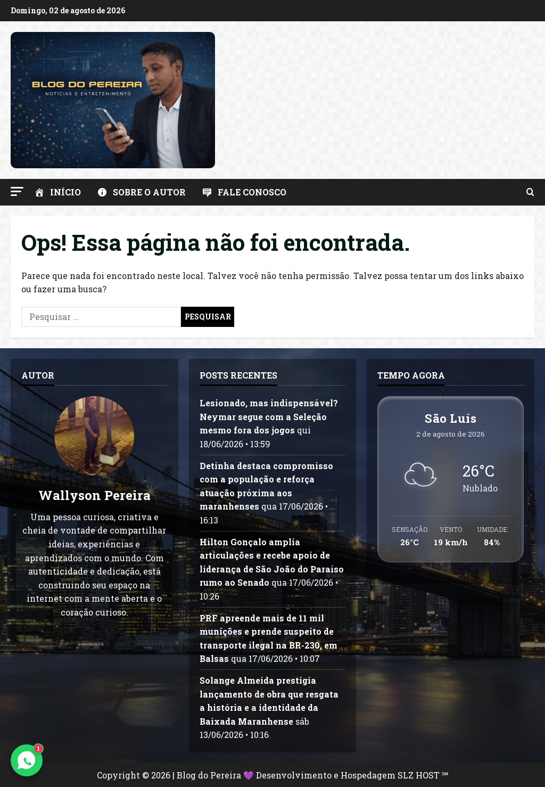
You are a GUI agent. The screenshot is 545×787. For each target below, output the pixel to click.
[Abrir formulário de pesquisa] (530, 192)
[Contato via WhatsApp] (27, 760)
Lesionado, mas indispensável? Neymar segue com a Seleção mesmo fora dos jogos (269, 416)
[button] (17, 191)
